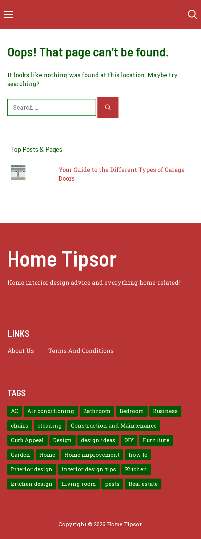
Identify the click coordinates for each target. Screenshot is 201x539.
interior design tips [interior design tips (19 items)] (89, 469)
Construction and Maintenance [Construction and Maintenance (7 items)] (114, 425)
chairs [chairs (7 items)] (19, 425)
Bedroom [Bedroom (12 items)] (132, 411)
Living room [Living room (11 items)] (79, 483)
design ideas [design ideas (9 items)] (98, 440)
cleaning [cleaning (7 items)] (49, 425)
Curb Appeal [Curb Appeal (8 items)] (27, 440)
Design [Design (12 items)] (62, 440)
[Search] (107, 107)
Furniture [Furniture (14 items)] (156, 440)
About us (20, 350)
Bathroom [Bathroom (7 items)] (96, 411)
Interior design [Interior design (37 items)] (32, 469)
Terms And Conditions (80, 350)
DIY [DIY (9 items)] (129, 440)
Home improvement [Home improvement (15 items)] (92, 454)
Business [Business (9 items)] (165, 411)
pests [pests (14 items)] (112, 483)
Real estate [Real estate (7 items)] (143, 483)
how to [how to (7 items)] (138, 454)
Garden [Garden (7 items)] (20, 454)
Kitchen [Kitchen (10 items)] (136, 469)
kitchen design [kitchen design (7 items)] (32, 483)
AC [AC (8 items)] (14, 411)
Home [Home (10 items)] (47, 454)
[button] (192, 14)
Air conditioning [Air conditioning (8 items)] (50, 411)
